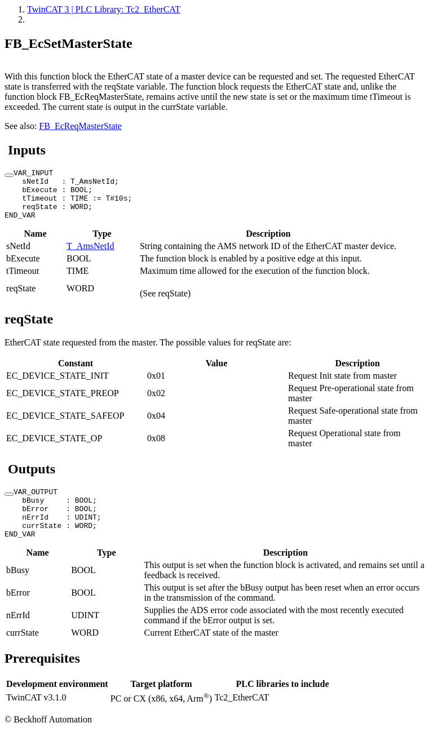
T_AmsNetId (90, 256)
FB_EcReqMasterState (80, 126)
